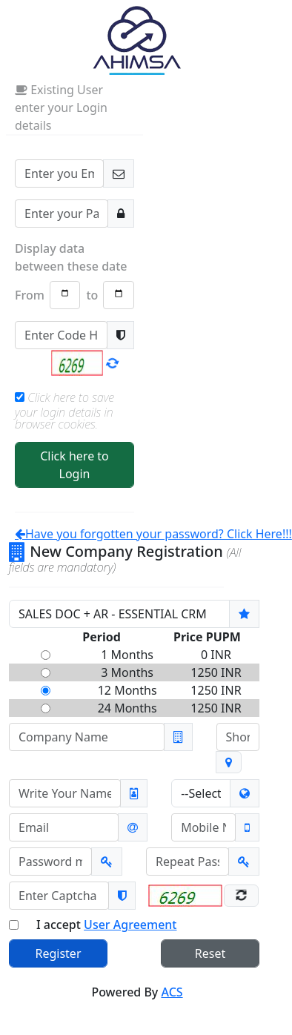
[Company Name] (87, 737)
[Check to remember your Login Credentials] (19, 397)
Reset (210, 953)
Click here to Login (74, 465)
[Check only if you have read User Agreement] (14, 925)
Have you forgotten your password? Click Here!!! (153, 534)
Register (58, 953)
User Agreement (130, 924)
